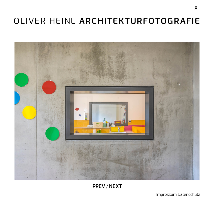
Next (115, 186)
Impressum (166, 195)
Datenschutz (189, 195)
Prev (99, 186)
